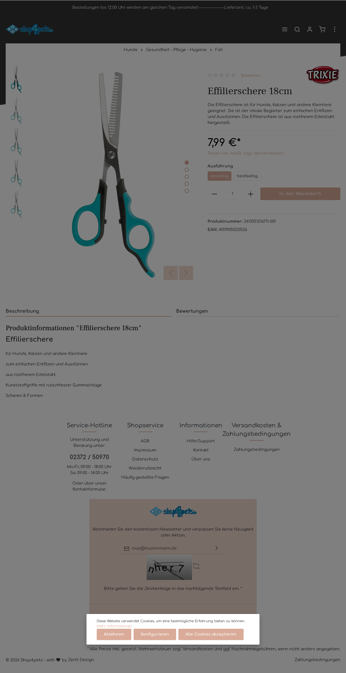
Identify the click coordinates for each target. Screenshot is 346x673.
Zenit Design (81, 660)
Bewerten (250, 75)
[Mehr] (334, 29)
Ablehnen (114, 634)
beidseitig (247, 176)
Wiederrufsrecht (145, 468)
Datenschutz (145, 459)
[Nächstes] (186, 273)
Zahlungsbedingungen (257, 449)
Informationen (201, 425)
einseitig (219, 176)
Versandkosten (198, 649)
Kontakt (201, 450)
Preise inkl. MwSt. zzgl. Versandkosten (246, 153)
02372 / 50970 (89, 457)
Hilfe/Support (201, 441)
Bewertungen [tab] (192, 311)
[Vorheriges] (171, 273)
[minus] (214, 194)
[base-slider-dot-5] (187, 191)
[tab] (89, 311)
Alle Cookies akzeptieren (211, 634)
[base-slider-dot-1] (187, 163)
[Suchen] (297, 29)
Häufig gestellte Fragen (145, 477)
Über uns (200, 459)
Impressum (145, 450)
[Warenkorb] (322, 29)
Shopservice (145, 425)
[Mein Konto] (309, 29)
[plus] (251, 194)
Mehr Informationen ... (116, 626)
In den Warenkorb (300, 193)
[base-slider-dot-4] (187, 184)
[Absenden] (216, 548)
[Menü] (284, 29)
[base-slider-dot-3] (187, 177)
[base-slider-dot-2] (187, 170)
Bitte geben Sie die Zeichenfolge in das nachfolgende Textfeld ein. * (173, 588)
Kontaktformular (89, 489)
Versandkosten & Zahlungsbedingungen (256, 429)
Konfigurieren (155, 634)
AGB (145, 441)
